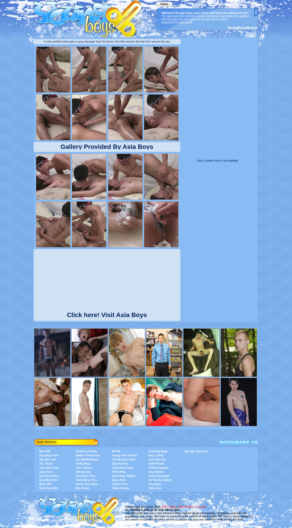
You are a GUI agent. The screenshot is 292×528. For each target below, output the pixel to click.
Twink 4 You (120, 484)
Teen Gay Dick (48, 488)
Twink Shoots (121, 488)
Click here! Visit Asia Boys (107, 314)
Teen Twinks (84, 467)
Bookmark (239, 442)
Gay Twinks (156, 471)
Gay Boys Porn (49, 455)
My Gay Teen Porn (197, 451)
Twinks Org (83, 471)
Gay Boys (155, 484)
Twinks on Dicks (86, 451)
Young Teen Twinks (124, 455)
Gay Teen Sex (157, 459)
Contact (201, 506)
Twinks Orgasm (159, 467)
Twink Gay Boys (159, 476)
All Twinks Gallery (160, 480)
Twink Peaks (157, 463)
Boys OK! (45, 484)
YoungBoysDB (90, 17)
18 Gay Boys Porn (124, 459)
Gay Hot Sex (120, 463)
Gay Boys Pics (48, 480)
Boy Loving (156, 455)
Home (164, 4)
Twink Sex (155, 488)
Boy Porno (83, 488)
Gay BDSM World (87, 459)
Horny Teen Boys (87, 484)
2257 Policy (169, 506)
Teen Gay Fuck (48, 467)
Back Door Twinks (124, 476)
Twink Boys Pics (86, 480)
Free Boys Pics (85, 476)
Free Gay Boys (158, 451)
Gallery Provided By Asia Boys (106, 146)
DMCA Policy (186, 506)
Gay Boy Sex (47, 459)
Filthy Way (119, 471)
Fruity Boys (83, 463)
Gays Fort (45, 471)
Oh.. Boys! (46, 463)
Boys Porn (119, 480)
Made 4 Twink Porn (88, 455)
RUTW (116, 451)
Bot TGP (44, 451)
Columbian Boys (123, 467)
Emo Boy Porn (48, 476)
